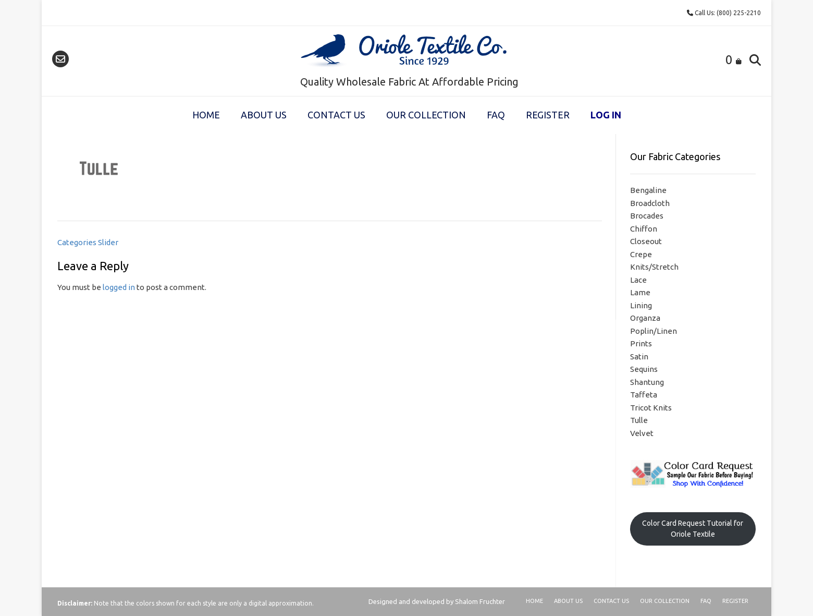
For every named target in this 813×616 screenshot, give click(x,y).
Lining (641, 305)
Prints (641, 343)
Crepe (641, 254)
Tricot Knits (651, 407)
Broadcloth (650, 203)
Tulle (639, 420)
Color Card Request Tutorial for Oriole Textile (692, 528)
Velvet (642, 433)
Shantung (647, 382)
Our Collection (426, 115)
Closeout (646, 241)
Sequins (644, 369)
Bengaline (648, 190)
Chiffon (643, 228)
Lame (640, 292)
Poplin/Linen (653, 331)
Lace (638, 279)
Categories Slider (87, 242)
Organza (645, 317)
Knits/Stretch (654, 266)
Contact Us (336, 115)
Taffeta (643, 394)
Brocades (646, 215)
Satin (639, 356)
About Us (264, 115)
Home (206, 115)
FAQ (496, 115)
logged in (119, 287)
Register (548, 115)
